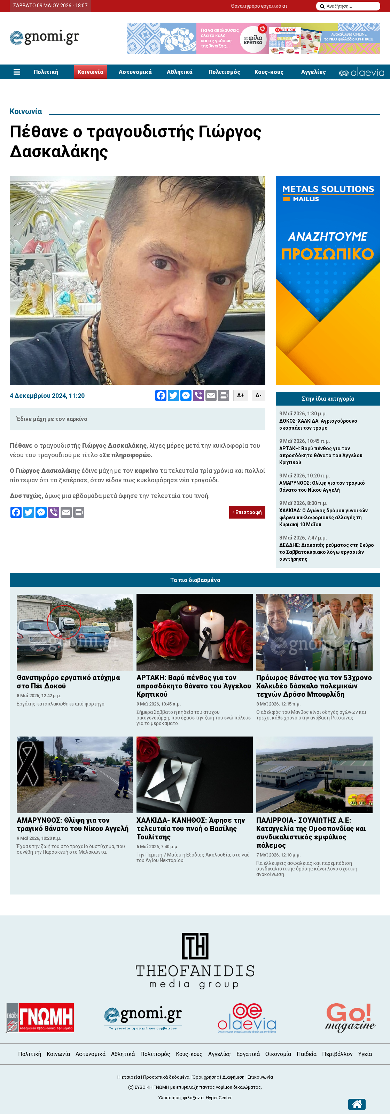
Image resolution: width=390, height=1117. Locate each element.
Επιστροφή (247, 512)
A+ (240, 395)
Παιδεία (307, 1054)
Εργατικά (248, 1054)
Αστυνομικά (135, 72)
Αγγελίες (313, 72)
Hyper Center (219, 1097)
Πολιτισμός (224, 72)
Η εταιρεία (128, 1077)
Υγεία (365, 1054)
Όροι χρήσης (206, 1077)
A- (259, 395)
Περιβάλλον (337, 1054)
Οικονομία (278, 1054)
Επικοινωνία (260, 1077)
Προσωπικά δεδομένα (166, 1077)
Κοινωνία (90, 72)
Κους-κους (269, 72)
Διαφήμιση (233, 1077)
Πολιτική (46, 72)
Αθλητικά (180, 72)
